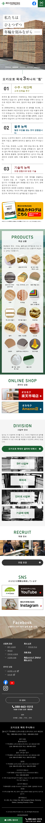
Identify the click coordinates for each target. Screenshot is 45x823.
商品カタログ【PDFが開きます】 (32, 659)
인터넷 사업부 (12, 654)
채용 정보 (27, 652)
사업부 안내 (7, 644)
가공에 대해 (11, 658)
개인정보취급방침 (22, 815)
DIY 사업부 (11, 647)
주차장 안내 (32, 647)
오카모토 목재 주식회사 (22, 727)
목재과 (9, 651)
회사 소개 (27, 644)
